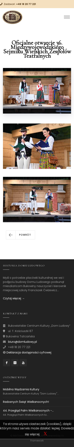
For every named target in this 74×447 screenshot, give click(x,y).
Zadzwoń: (20, 4)
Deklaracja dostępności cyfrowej (29, 352)
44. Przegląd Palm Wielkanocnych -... (28, 411)
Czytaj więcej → (14, 298)
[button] (20, 234)
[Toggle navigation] (67, 17)
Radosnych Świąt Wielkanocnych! (26, 402)
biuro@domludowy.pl (22, 342)
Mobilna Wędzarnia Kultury (21, 389)
